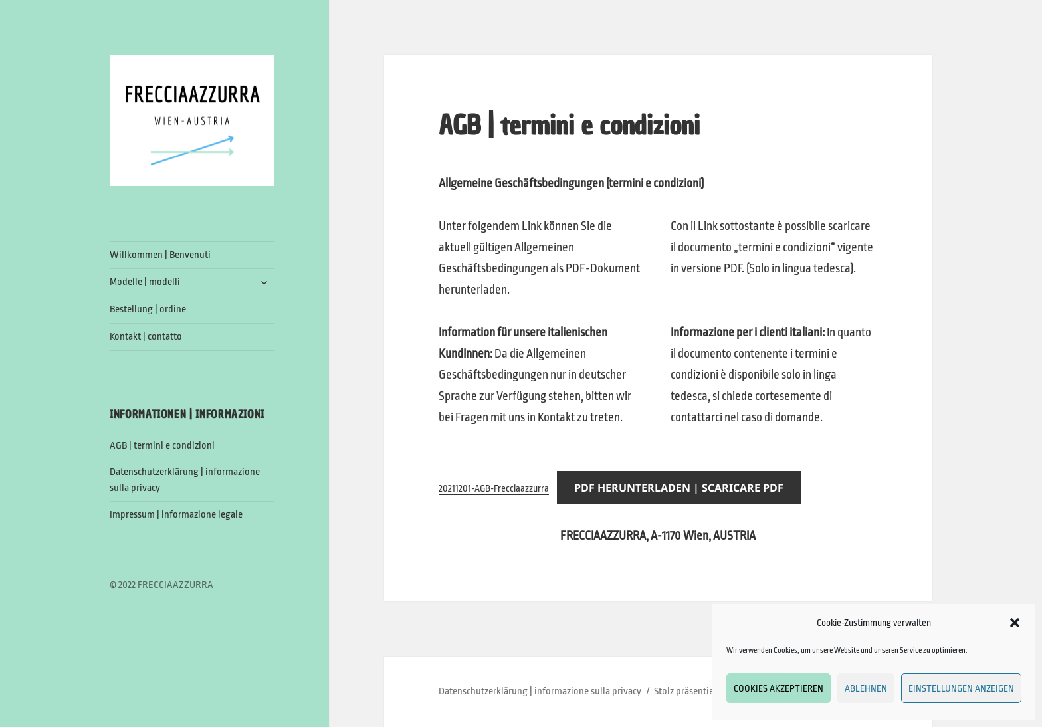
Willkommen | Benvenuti (160, 254)
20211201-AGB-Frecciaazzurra (494, 488)
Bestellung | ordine (148, 309)
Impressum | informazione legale (176, 514)
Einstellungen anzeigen (961, 688)
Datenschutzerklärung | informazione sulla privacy (540, 691)
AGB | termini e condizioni (162, 445)
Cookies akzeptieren (778, 688)
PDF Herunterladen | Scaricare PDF (678, 487)
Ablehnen (866, 688)
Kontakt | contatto (146, 336)
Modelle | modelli (145, 282)
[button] (1014, 622)
